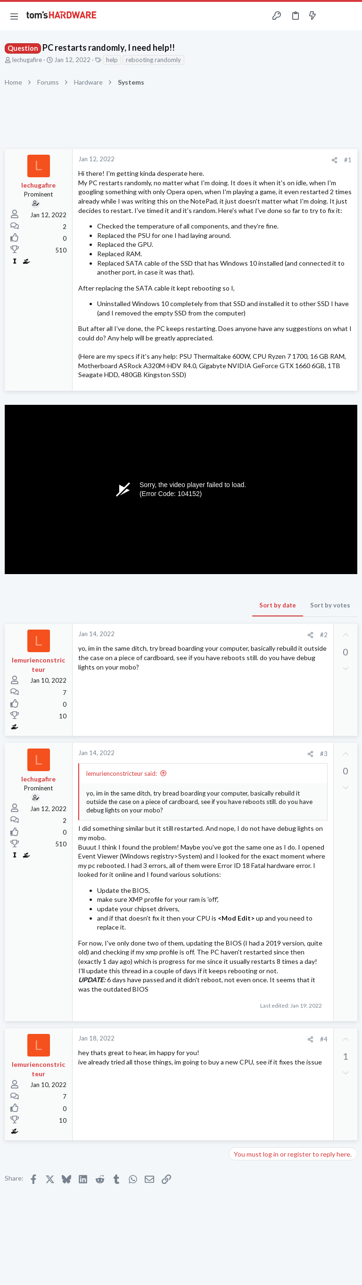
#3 (324, 753)
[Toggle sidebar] (331, 16)
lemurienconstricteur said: (121, 773)
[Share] (334, 160)
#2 (324, 635)
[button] (14, 16)
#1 (348, 160)
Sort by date (277, 605)
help (112, 59)
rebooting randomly (153, 59)
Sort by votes (330, 605)
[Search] (349, 16)
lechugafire (27, 59)
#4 (324, 1039)
